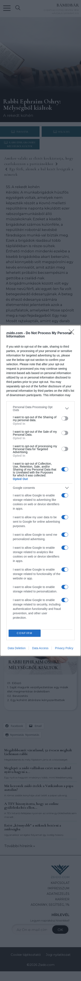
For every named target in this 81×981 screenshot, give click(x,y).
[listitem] (40, 408)
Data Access (40, 648)
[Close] (73, 333)
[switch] (64, 418)
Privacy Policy (64, 648)
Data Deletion (17, 648)
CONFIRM (24, 633)
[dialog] (40, 490)
